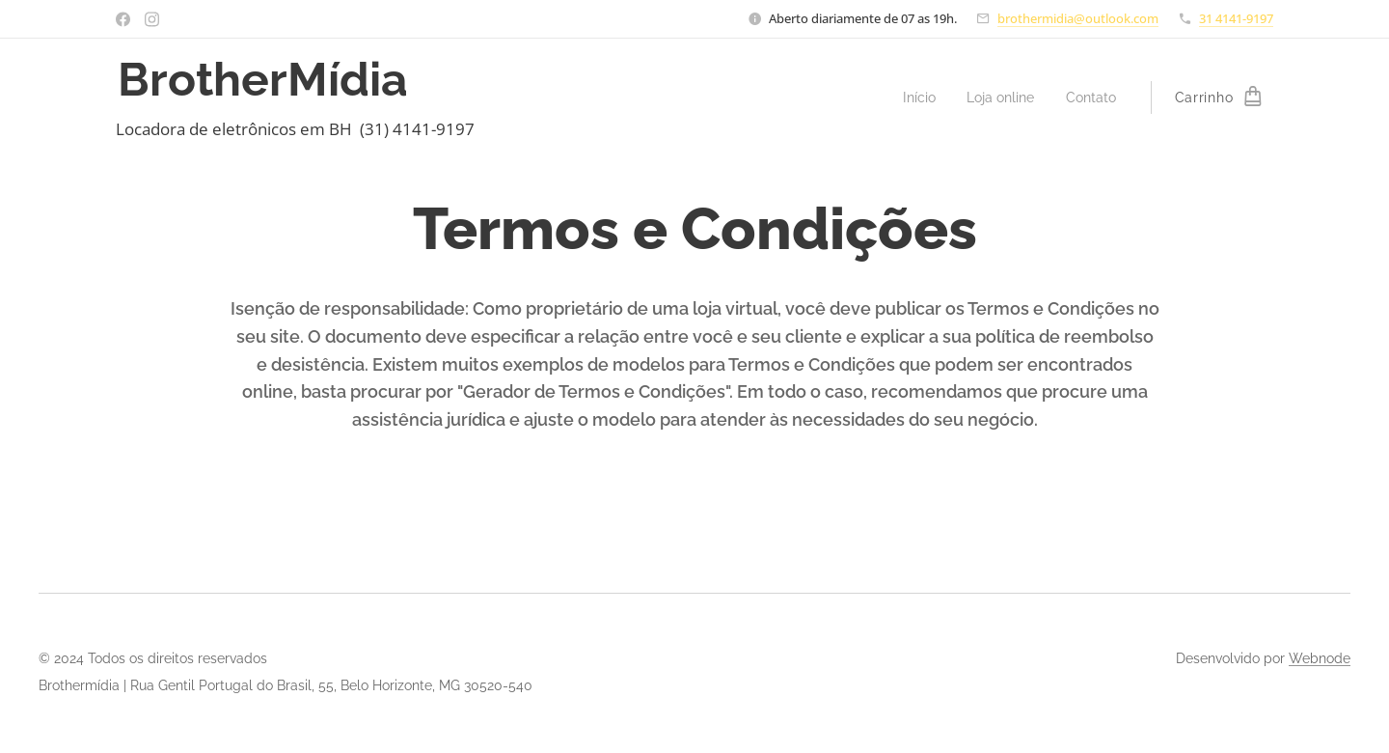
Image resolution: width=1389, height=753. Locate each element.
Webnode (1319, 658)
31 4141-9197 (1236, 18)
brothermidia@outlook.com (1077, 18)
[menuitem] (911, 97)
